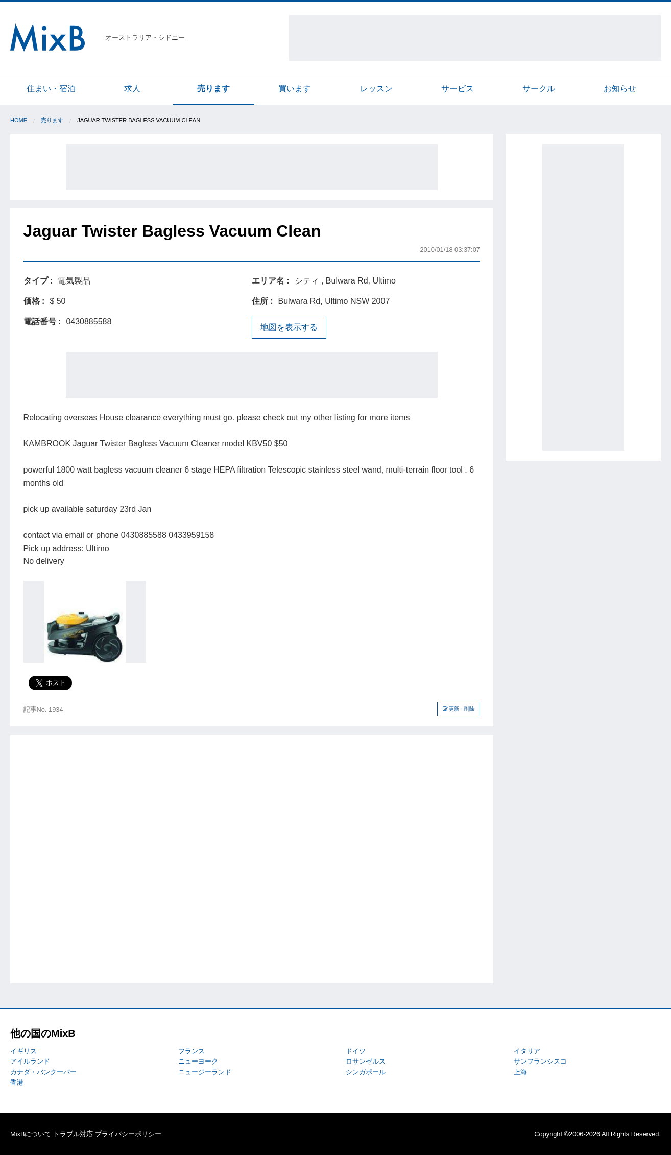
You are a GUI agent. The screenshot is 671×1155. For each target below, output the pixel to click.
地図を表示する (289, 327)
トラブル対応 (73, 1134)
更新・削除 (459, 709)
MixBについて (30, 1134)
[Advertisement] (475, 38)
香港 (16, 1082)
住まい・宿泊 (51, 88)
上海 (520, 1072)
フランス (191, 1051)
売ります (213, 88)
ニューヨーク (198, 1061)
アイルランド (30, 1061)
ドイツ (356, 1051)
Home (18, 120)
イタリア (527, 1051)
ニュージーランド (204, 1072)
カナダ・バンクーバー (43, 1072)
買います (294, 88)
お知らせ (620, 88)
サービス (457, 88)
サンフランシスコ (540, 1061)
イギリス (23, 1051)
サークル (538, 88)
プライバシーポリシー (128, 1134)
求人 (132, 88)
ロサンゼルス (366, 1061)
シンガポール (366, 1072)
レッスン (376, 88)
